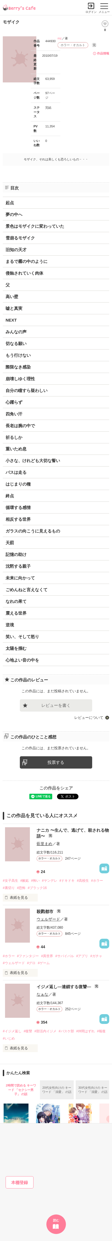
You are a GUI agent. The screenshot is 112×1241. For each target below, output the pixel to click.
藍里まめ (44, 843)
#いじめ (9, 1038)
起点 (10, 202)
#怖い (35, 881)
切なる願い (16, 343)
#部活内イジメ (45, 1031)
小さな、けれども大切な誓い (33, 460)
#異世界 (47, 956)
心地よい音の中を (22, 660)
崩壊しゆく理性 (20, 378)
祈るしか (14, 437)
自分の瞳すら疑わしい (26, 390)
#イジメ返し (12, 1031)
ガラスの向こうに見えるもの (33, 531)
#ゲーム (44, 963)
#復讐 (28, 1031)
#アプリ (82, 956)
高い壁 (12, 296)
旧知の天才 (16, 249)
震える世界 (16, 613)
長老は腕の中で (20, 425)
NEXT (11, 320)
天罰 (10, 542)
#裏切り (9, 888)
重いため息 (16, 448)
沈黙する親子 (18, 566)
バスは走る (16, 472)
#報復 (101, 1031)
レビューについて (88, 717)
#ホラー (97, 881)
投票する (55, 762)
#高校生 (83, 881)
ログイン (91, 11)
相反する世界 (18, 519)
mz (60, 38)
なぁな (42, 994)
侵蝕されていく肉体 (24, 273)
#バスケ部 (66, 1031)
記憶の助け (16, 554)
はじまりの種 (18, 484)
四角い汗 (14, 414)
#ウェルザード (14, 963)
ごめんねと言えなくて (26, 589)
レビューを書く (56, 705)
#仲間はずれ (85, 1031)
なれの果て (16, 601)
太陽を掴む (16, 648)
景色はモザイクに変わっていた (35, 226)
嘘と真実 (14, 308)
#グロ (31, 963)
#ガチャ (96, 956)
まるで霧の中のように (26, 261)
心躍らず (14, 402)
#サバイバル (64, 956)
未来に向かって (20, 578)
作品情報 (103, 53)
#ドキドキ (67, 881)
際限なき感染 (18, 367)
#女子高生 (10, 881)
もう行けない (18, 355)
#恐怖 (21, 888)
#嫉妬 (24, 881)
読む (56, 1220)
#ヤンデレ (49, 881)
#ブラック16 (37, 888)
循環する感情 (18, 507)
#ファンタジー (28, 956)
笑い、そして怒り (22, 636)
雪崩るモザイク (20, 238)
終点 (10, 495)
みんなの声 (16, 331)
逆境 (10, 624)
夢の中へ (14, 214)
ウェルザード (48, 919)
